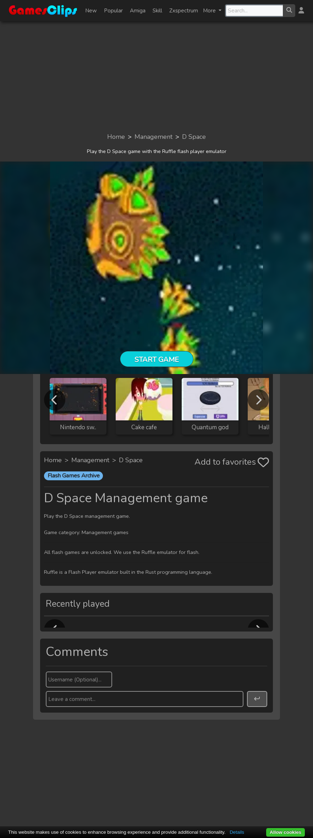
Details (237, 832)
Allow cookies (285, 832)
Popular (113, 10)
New (91, 10)
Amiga (137, 10)
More (210, 10)
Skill (157, 10)
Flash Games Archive (74, 476)
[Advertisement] (156, 76)
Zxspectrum (183, 10)
